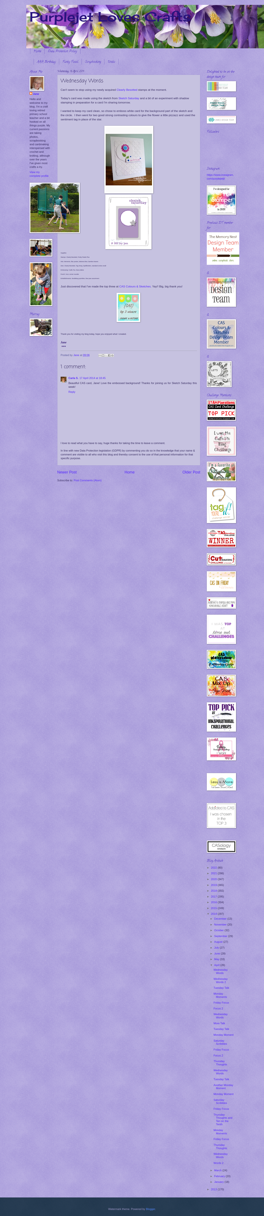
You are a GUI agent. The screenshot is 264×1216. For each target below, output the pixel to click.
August (218, 941)
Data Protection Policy (62, 51)
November (220, 924)
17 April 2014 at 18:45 (92, 378)
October (219, 930)
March (218, 1170)
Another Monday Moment (223, 1087)
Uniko (111, 62)
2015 (214, 908)
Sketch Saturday (129, 98)
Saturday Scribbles (220, 1042)
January (219, 1181)
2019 (214, 885)
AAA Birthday (46, 62)
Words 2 (218, 1163)
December (220, 918)
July (217, 947)
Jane (36, 93)
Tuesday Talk (221, 987)
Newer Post (67, 472)
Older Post (191, 472)
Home (37, 51)
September (221, 936)
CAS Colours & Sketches (135, 286)
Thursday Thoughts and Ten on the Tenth (222, 1119)
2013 (214, 1189)
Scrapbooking (93, 62)
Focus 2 (218, 1008)
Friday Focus (221, 1002)
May (217, 959)
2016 (214, 902)
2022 (214, 867)
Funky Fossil (70, 62)
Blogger (150, 1209)
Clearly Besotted (127, 89)
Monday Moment (223, 1034)
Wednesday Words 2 (220, 980)
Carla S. (73, 378)
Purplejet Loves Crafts (110, 17)
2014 (214, 913)
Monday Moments (220, 995)
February (220, 1176)
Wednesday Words (220, 971)
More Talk (219, 1023)
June (217, 953)
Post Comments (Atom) (88, 480)
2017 (214, 896)
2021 (214, 873)
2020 (214, 879)
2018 (214, 890)
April (217, 965)
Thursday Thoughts (220, 1063)
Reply (71, 391)
